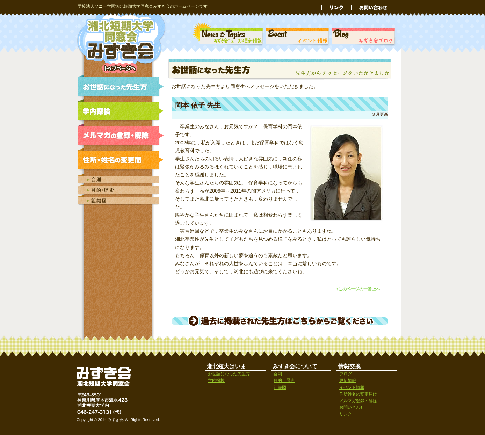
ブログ (345, 373)
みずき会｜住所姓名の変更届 (122, 160)
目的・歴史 (284, 380)
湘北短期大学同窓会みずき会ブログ (364, 35)
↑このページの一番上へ (358, 289)
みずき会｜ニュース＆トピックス (228, 35)
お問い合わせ (372, 7)
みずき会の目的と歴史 (122, 189)
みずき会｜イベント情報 (297, 35)
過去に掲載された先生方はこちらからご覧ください (280, 321)
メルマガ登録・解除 (358, 400)
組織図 (280, 387)
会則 (278, 373)
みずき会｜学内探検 (122, 111)
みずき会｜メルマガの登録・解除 (122, 135)
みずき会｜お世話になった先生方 (122, 86)
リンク (336, 7)
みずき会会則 (122, 178)
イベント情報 (351, 387)
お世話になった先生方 (229, 373)
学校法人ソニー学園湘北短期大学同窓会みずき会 (122, 43)
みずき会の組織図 (122, 200)
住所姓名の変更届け (358, 394)
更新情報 (347, 380)
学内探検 (216, 380)
